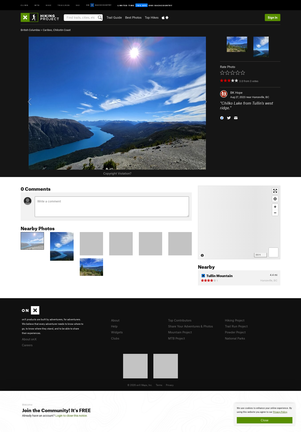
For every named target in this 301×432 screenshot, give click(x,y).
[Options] (273, 252)
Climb (24, 5)
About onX (29, 339)
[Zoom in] (275, 207)
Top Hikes (151, 17)
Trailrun (64, 5)
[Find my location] (275, 199)
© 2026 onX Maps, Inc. (139, 384)
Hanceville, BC (260, 97)
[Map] (239, 222)
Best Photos (133, 17)
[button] (222, 117)
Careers (27, 345)
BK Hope (236, 92)
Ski (78, 5)
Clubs (115, 338)
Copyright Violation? (117, 173)
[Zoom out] (275, 213)
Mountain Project (180, 332)
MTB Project (176, 338)
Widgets (117, 332)
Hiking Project (234, 320)
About (115, 320)
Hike (49, 5)
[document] (264, 414)
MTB (37, 5)
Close (264, 420)
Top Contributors (179, 320)
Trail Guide (114, 17)
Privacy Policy (280, 412)
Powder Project (235, 332)
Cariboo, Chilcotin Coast (57, 30)
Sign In (272, 17)
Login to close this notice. (71, 415)
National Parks (235, 338)
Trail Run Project (236, 326)
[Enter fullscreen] (275, 191)
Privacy (170, 384)
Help (114, 326)
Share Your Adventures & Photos (190, 326)
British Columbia (30, 30)
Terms (159, 384)
